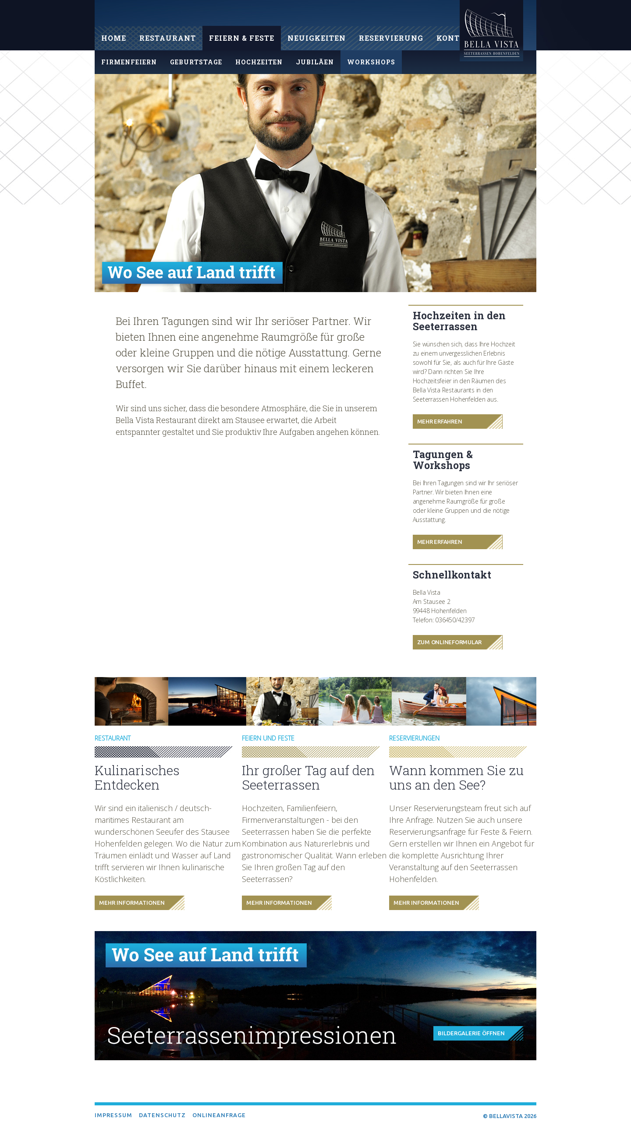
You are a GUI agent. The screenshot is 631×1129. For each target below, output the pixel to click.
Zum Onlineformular (449, 642)
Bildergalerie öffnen (471, 1033)
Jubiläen (315, 62)
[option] (315, 183)
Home (113, 37)
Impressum (113, 1115)
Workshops (371, 62)
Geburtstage (196, 62)
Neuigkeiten (316, 37)
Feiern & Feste (241, 37)
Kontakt (456, 37)
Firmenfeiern (129, 62)
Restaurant (167, 37)
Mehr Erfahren (439, 421)
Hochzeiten (259, 62)
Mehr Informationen (132, 903)
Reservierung (391, 37)
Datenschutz (162, 1115)
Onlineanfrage (219, 1115)
